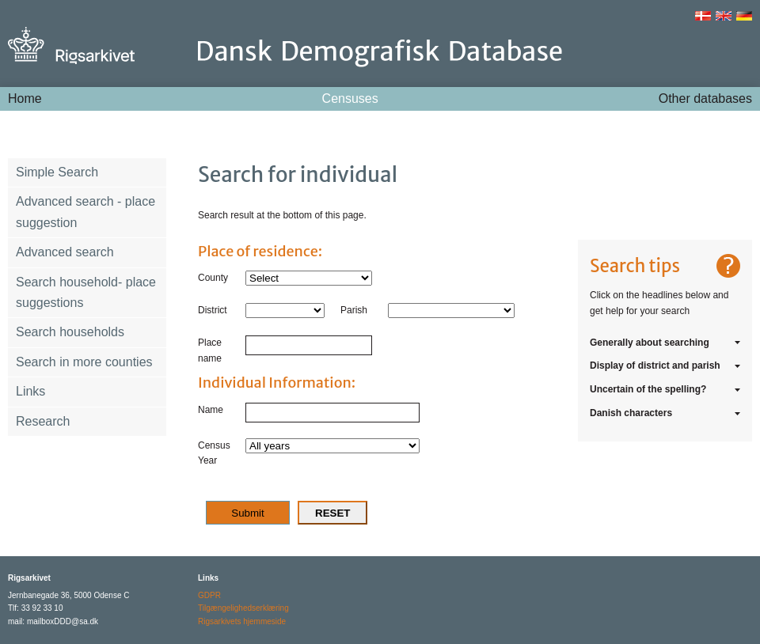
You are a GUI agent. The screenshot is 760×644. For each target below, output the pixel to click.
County (213, 277)
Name (210, 409)
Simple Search (57, 172)
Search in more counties (84, 362)
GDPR (209, 595)
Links (30, 391)
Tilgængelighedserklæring (243, 608)
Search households (70, 332)
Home (25, 98)
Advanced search (65, 252)
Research (43, 421)
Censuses (350, 98)
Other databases (705, 98)
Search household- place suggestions (86, 292)
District (212, 310)
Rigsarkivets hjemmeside (242, 621)
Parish (353, 310)
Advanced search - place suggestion (85, 212)
